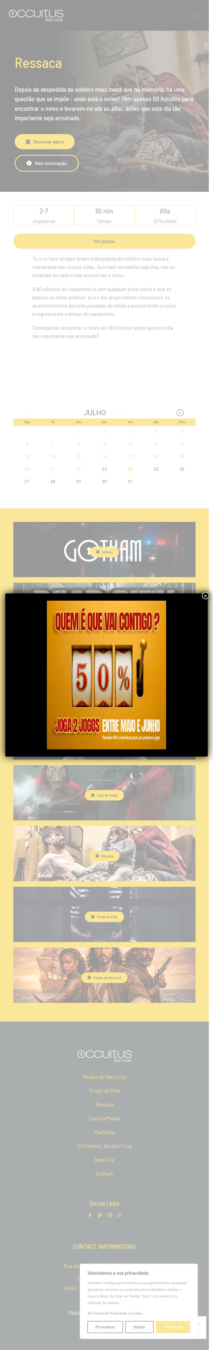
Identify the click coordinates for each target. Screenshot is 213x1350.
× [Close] (205, 595)
